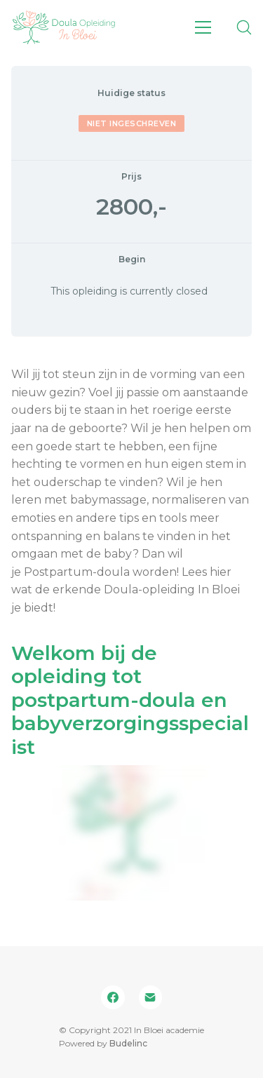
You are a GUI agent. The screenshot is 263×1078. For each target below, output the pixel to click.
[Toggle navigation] (203, 27)
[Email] (151, 997)
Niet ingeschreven (132, 123)
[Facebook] (113, 997)
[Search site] (244, 27)
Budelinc (128, 1043)
